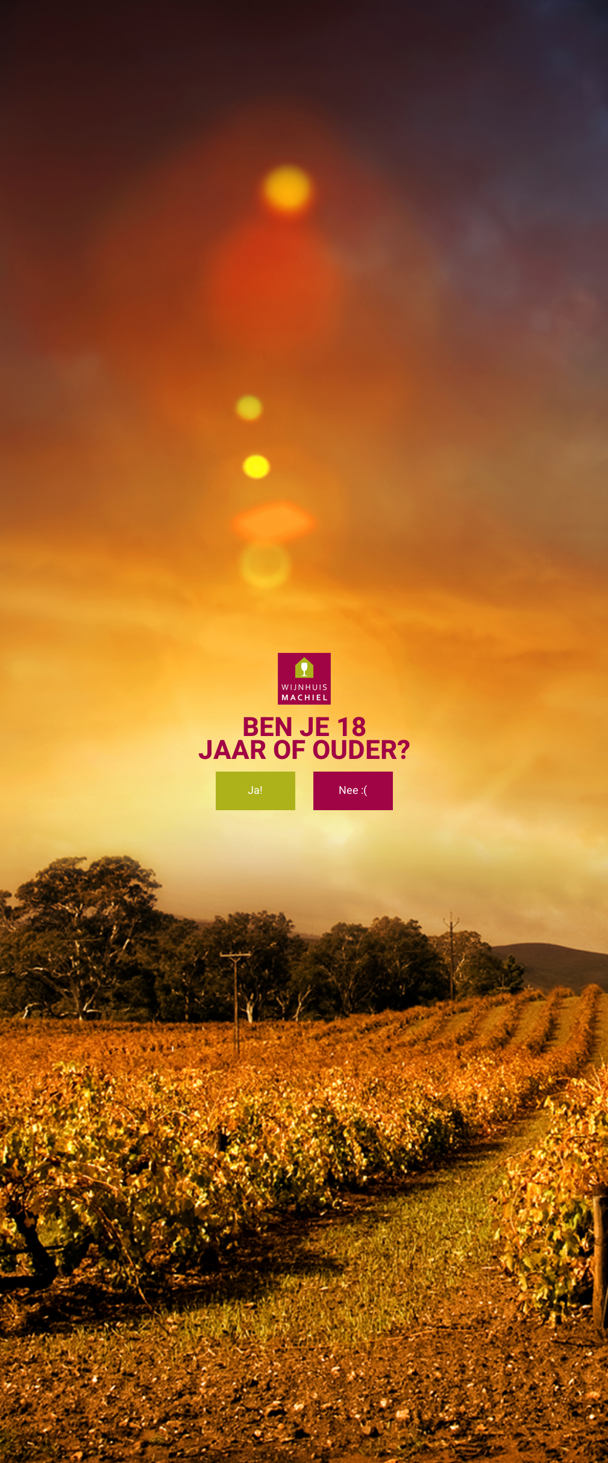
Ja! (255, 790)
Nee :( (353, 790)
